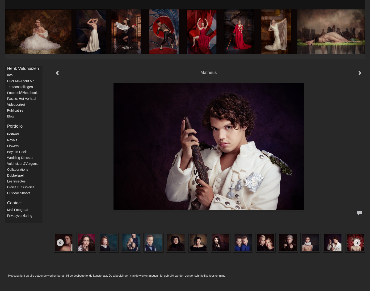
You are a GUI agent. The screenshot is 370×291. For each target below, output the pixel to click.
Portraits (13, 134)
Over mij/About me (20, 81)
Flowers (13, 146)
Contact (14, 203)
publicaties (15, 110)
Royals (12, 140)
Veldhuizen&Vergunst (22, 164)
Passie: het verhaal (21, 99)
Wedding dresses (20, 158)
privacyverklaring (19, 216)
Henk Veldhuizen (23, 68)
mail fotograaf (17, 210)
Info (10, 75)
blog (10, 116)
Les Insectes (16, 181)
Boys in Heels (17, 152)
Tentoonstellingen (20, 87)
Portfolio (15, 126)
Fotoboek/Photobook (22, 93)
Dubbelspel (15, 175)
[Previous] (60, 242)
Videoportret (16, 104)
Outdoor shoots (18, 193)
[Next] (357, 242)
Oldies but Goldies (20, 187)
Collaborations (17, 169)
